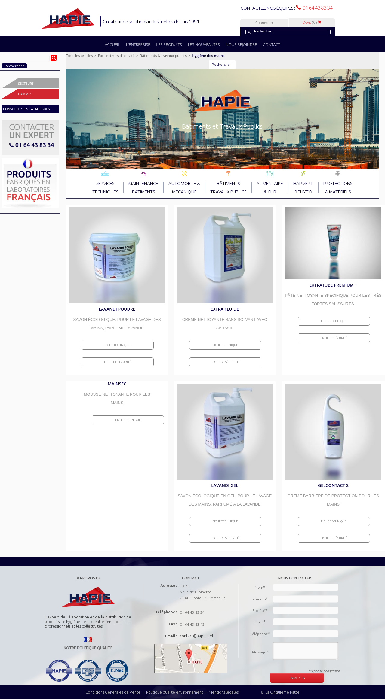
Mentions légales (224, 692)
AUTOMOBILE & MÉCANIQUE (184, 182)
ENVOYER (297, 678)
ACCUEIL (112, 44)
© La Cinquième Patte (280, 692)
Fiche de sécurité (117, 361)
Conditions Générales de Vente (112, 692)
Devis (312, 22)
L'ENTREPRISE (138, 44)
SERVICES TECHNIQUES (105, 182)
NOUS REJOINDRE (241, 44)
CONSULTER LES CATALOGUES (26, 109)
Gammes (25, 94)
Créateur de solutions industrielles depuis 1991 (152, 21)
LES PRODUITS (169, 44)
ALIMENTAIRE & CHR (270, 182)
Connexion (264, 22)
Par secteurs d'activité (116, 55)
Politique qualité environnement (175, 692)
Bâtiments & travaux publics (163, 55)
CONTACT (271, 44)
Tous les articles (79, 55)
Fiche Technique (117, 345)
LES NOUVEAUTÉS (204, 44)
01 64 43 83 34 (317, 8)
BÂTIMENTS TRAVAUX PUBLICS (228, 182)
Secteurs (26, 83)
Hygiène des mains (208, 55)
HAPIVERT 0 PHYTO (303, 182)
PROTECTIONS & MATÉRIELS (337, 182)
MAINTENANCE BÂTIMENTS (143, 182)
